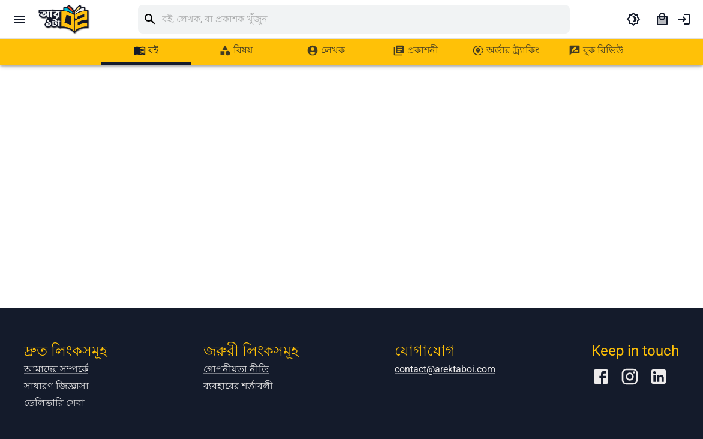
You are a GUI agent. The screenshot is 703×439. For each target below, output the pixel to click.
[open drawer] (19, 19)
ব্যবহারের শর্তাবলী (238, 386)
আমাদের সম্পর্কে (56, 369)
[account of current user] (684, 19)
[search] (366, 19)
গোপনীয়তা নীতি (236, 369)
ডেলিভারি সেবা (54, 402)
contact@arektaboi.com (445, 369)
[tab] (146, 50)
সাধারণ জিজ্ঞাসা (56, 386)
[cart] (662, 19)
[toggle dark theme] (633, 19)
